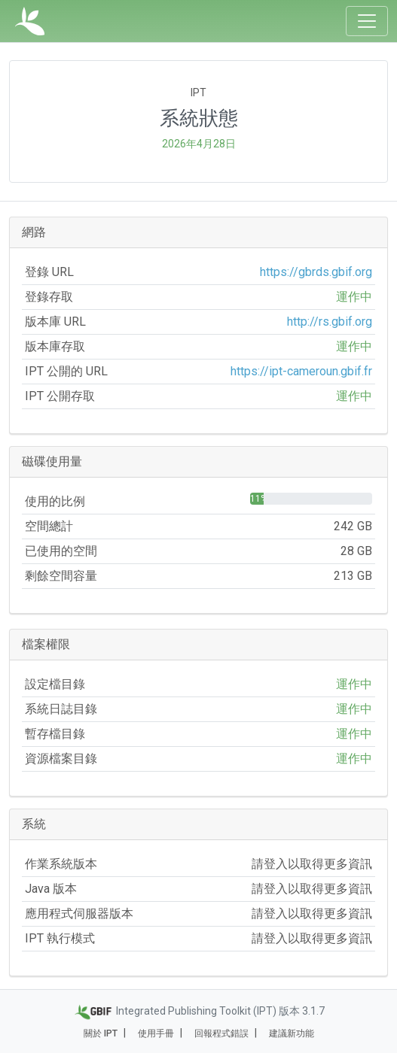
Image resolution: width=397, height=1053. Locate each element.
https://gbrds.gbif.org (316, 272)
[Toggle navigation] (367, 21)
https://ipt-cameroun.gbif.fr (301, 371)
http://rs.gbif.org (329, 321)
